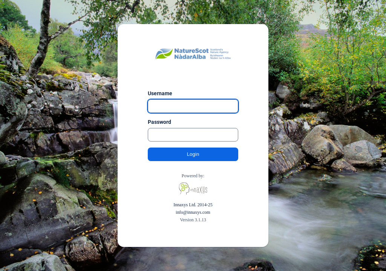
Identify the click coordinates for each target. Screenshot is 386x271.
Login (193, 154)
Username (160, 93)
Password (159, 122)
